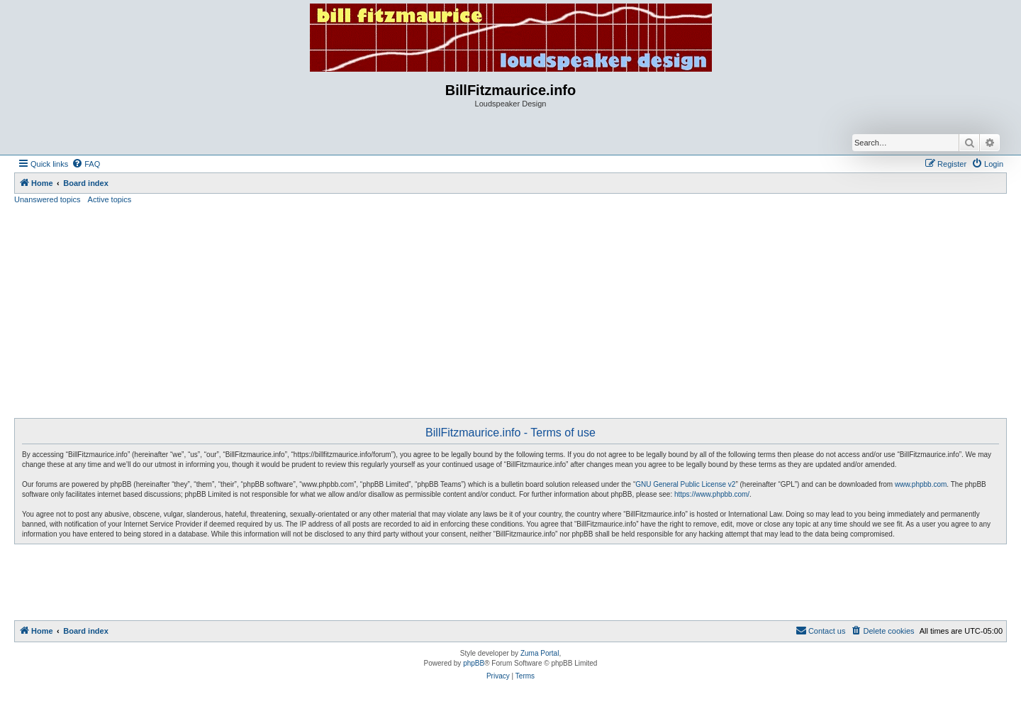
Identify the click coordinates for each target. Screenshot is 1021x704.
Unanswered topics (47, 199)
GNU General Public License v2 (685, 484)
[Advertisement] (510, 311)
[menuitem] (86, 163)
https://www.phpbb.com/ (711, 494)
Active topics (110, 199)
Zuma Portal (539, 653)
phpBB (473, 663)
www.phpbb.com (921, 484)
